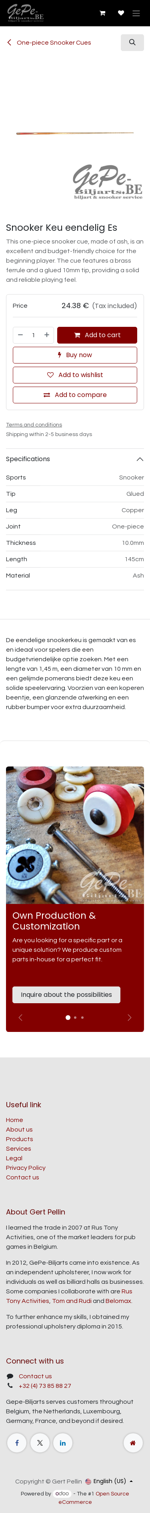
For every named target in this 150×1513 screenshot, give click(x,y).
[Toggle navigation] (136, 13)
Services (18, 1149)
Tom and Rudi (72, 1301)
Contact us (22, 1177)
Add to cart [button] (97, 335)
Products (19, 1139)
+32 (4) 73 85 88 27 (45, 1386)
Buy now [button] (75, 355)
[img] (130, 1018)
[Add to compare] (75, 395)
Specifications (28, 459)
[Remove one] (20, 335)
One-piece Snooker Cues (48, 42)
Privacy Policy (26, 1168)
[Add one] (47, 335)
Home (14, 1120)
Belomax (118, 1301)
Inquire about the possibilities (66, 994)
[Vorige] (20, 1018)
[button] (132, 42)
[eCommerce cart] (102, 13)
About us (19, 1129)
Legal (14, 1158)
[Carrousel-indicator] (75, 1017)
